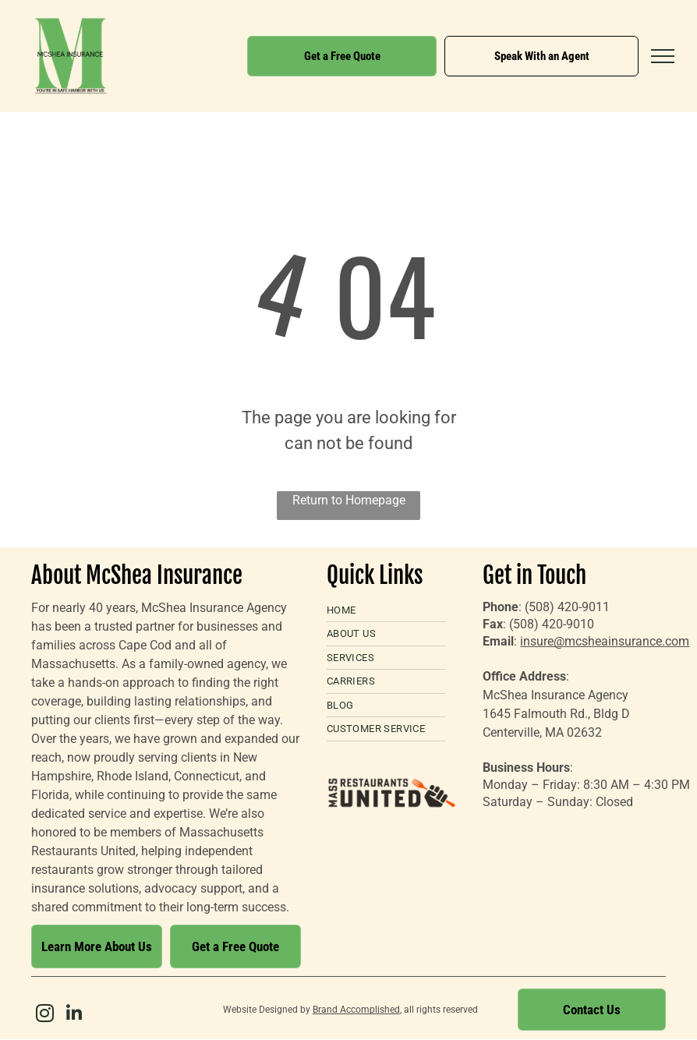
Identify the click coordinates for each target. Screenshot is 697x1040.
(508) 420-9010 (551, 624)
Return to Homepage (348, 500)
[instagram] (44, 1015)
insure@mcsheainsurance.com (604, 641)
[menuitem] (386, 611)
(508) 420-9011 (567, 607)
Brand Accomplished (356, 1009)
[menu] (662, 56)
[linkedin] (74, 1015)
